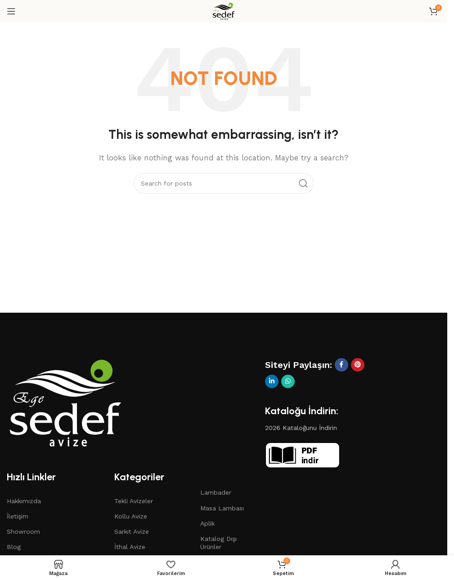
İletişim (17, 516)
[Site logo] (223, 11)
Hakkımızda (24, 501)
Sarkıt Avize (131, 531)
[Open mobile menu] (11, 11)
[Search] (224, 183)
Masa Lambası (222, 508)
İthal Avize (129, 546)
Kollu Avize (130, 516)
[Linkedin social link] (272, 381)
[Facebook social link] (341, 365)
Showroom (23, 531)
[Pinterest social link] (357, 365)
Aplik (207, 523)
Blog (14, 546)
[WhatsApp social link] (288, 381)
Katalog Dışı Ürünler (218, 542)
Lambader (215, 492)
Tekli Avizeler (133, 501)
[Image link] (65, 402)
